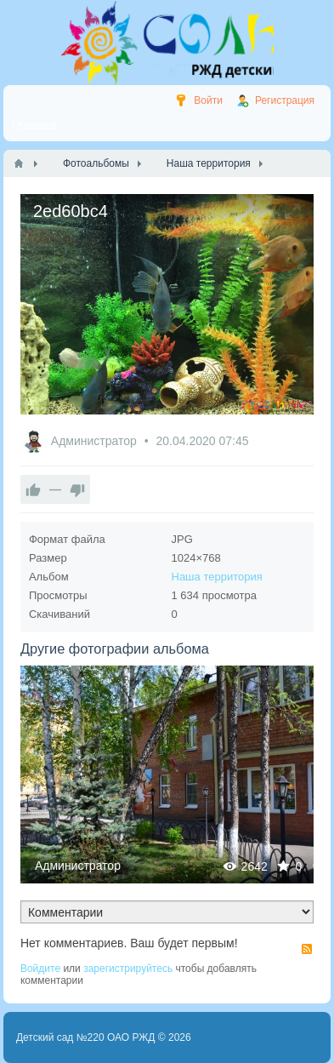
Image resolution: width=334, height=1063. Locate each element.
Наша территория (217, 576)
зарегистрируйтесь (128, 968)
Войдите (40, 968)
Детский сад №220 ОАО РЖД (86, 1037)
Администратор (95, 441)
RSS (307, 949)
